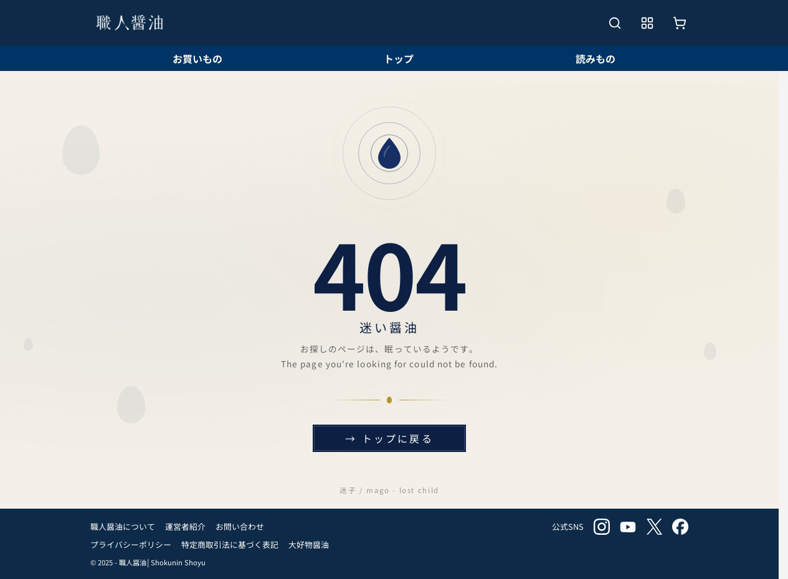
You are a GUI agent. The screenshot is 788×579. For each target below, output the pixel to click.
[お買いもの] (679, 23)
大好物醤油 (308, 544)
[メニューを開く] (647, 23)
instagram (602, 527)
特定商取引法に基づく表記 (229, 544)
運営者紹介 (185, 526)
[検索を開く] (615, 23)
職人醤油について (122, 526)
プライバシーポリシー (130, 544)
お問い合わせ (240, 526)
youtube (628, 527)
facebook (680, 527)
